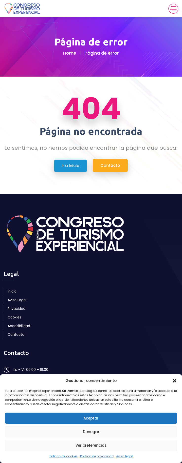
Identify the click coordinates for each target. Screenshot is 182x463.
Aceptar (91, 418)
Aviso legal (124, 456)
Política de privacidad (97, 456)
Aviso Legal (17, 299)
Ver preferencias (91, 445)
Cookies (14, 317)
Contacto (16, 334)
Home (69, 53)
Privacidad (16, 308)
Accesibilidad (19, 325)
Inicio (12, 291)
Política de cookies (64, 456)
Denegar (91, 431)
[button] (174, 380)
